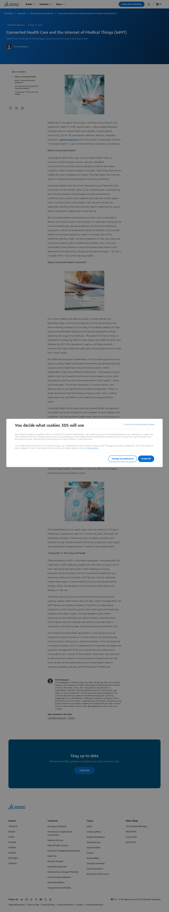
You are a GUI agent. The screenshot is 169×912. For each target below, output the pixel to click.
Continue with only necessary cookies (137, 425)
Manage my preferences (119, 459)
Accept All (146, 459)
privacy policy (92, 448)
